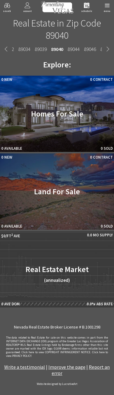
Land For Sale (57, 191)
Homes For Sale (57, 114)
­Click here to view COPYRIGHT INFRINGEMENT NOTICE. (56, 352)
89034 (24, 49)
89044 (73, 49)
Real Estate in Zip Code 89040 (57, 29)
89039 (41, 49)
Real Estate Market (57, 273)
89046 (90, 49)
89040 (57, 49)
